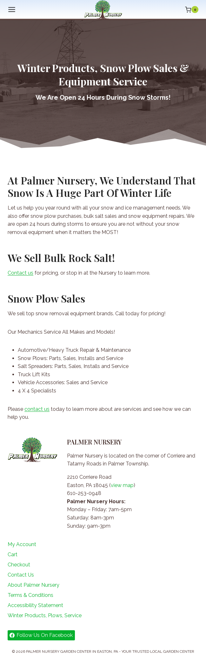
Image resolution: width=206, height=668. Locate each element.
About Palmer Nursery (33, 585)
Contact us (20, 273)
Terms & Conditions (30, 595)
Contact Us (21, 575)
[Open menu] (12, 10)
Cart (12, 554)
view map (122, 485)
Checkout (19, 565)
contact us (37, 409)
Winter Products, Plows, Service (45, 615)
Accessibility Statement (35, 605)
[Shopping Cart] (191, 9)
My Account (22, 544)
